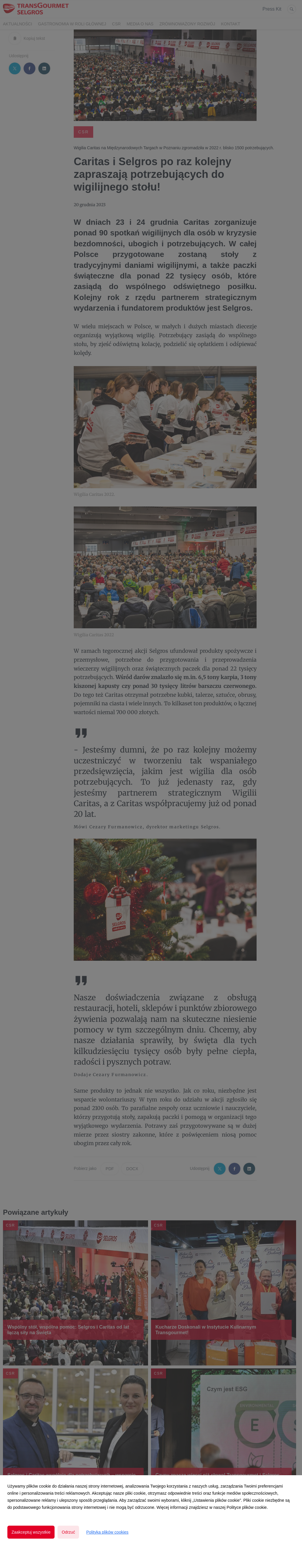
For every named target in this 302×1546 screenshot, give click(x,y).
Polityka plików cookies (107, 1532)
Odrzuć (68, 1532)
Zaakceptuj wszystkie (31, 1532)
